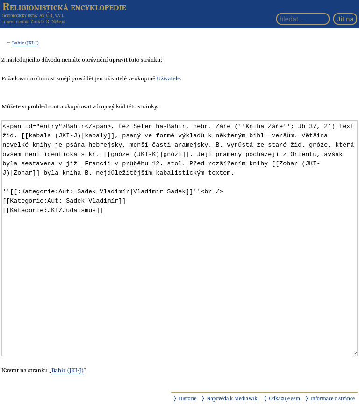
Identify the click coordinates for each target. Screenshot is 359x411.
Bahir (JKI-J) (25, 43)
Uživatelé (168, 78)
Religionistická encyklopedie (64, 6)
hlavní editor (15, 22)
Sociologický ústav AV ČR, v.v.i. (33, 15)
